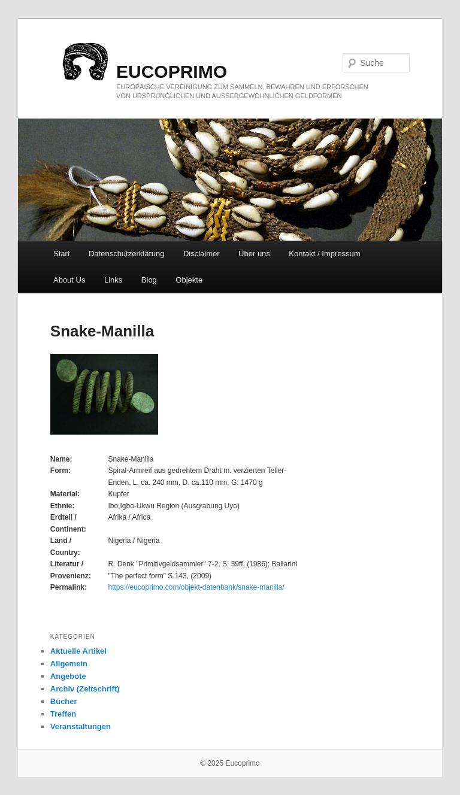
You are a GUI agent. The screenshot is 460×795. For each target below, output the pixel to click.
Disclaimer (201, 253)
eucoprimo (171, 71)
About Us (69, 279)
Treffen (63, 713)
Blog (149, 279)
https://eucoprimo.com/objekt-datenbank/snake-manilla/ (196, 587)
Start (61, 253)
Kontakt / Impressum (324, 253)
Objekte (188, 279)
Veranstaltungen (80, 726)
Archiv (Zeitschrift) (85, 688)
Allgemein (68, 663)
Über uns (254, 253)
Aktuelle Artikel (78, 651)
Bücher (63, 701)
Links (113, 279)
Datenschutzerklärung (126, 253)
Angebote (68, 676)
